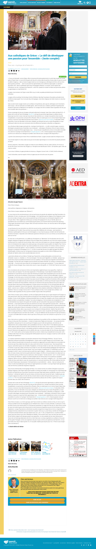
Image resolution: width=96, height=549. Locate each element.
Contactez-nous (87, 543)
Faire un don (57, 2)
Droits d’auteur (79, 543)
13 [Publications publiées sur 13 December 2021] (70, 342)
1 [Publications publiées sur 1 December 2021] (75, 336)
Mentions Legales (71, 543)
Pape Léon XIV (23, 2)
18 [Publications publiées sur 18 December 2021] (82, 342)
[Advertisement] (37, 517)
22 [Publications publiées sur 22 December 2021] (75, 344)
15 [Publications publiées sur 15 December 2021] (75, 342)
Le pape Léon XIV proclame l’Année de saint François (80, 288)
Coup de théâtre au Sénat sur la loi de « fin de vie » (80, 318)
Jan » (73, 350)
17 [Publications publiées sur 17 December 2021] (80, 342)
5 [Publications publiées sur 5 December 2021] (85, 336)
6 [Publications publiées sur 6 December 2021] (70, 339)
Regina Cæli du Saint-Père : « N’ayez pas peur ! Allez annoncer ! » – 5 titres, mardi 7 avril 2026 (77, 262)
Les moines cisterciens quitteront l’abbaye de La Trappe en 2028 (80, 311)
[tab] (73, 438)
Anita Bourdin (25, 68)
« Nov (70, 350)
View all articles (12, 474)
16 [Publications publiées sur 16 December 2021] (78, 342)
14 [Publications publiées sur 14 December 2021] (73, 342)
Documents (49, 2)
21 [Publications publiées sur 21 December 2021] (73, 344)
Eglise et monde (41, 2)
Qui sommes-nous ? (47, 543)
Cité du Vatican (32, 2)
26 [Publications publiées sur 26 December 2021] (85, 344)
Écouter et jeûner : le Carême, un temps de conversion (81, 303)
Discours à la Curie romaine (46, 119)
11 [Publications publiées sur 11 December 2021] (82, 339)
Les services (63, 543)
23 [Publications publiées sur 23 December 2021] (78, 344)
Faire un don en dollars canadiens (37, 502)
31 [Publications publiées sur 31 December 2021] (80, 347)
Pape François (11, 12)
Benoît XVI (31, 114)
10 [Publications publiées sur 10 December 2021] (80, 339)
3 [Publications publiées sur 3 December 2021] (80, 336)
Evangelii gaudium (35, 131)
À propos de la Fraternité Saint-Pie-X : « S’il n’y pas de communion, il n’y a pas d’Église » (80, 296)
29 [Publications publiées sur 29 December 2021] (75, 347)
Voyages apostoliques (21, 12)
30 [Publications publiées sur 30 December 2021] (78, 347)
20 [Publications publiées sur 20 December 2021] (70, 344)
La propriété (56, 543)
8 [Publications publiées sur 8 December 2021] (75, 339)
